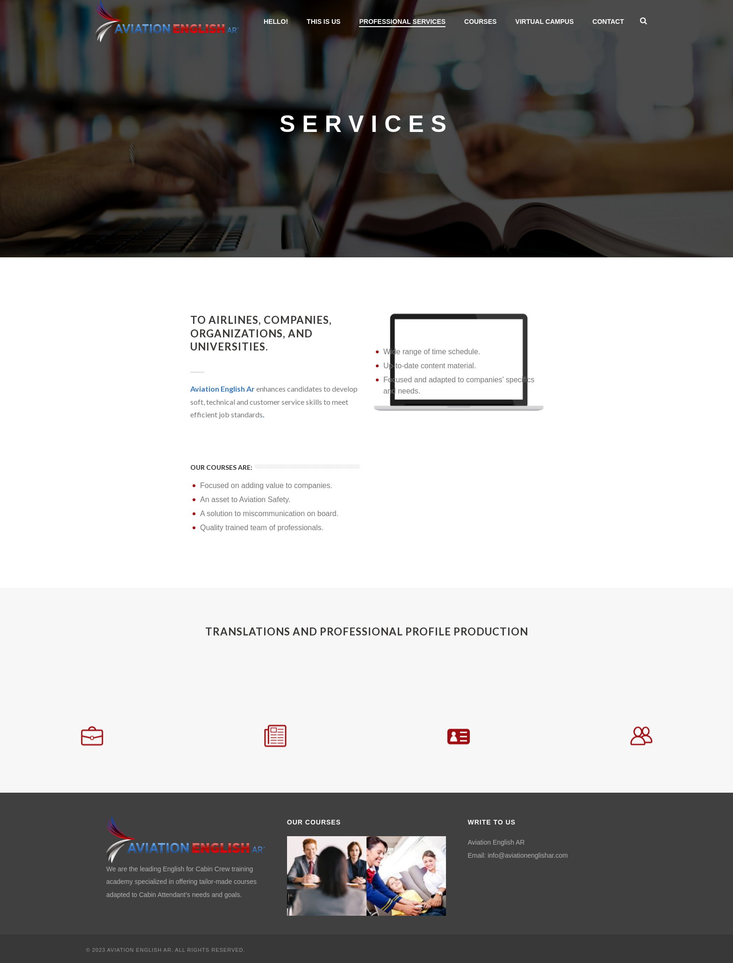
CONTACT (608, 21)
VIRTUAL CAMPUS (544, 21)
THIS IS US (323, 21)
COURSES (480, 21)
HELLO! (276, 21)
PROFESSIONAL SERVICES (402, 21)
